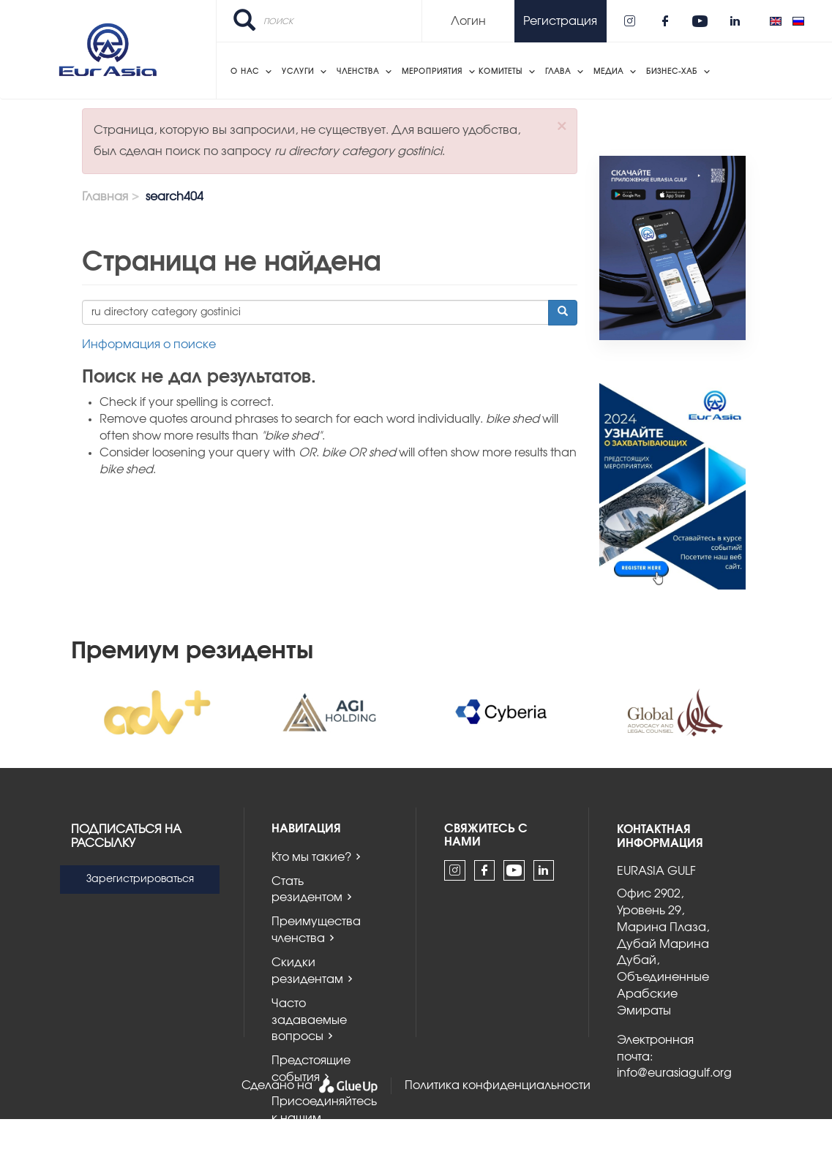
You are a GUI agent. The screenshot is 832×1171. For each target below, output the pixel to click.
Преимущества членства (316, 930)
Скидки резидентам (307, 971)
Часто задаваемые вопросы (309, 1020)
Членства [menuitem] (358, 71)
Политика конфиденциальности (498, 1085)
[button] (561, 126)
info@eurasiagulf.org (674, 1073)
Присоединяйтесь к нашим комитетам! (324, 1118)
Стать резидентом (306, 890)
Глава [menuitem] (558, 71)
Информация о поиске (149, 344)
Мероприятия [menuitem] (432, 71)
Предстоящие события (311, 1069)
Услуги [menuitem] (298, 71)
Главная (105, 197)
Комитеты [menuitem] (500, 71)
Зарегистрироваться (140, 879)
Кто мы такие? (311, 857)
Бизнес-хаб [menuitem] (671, 71)
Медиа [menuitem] (608, 71)
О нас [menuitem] (245, 71)
